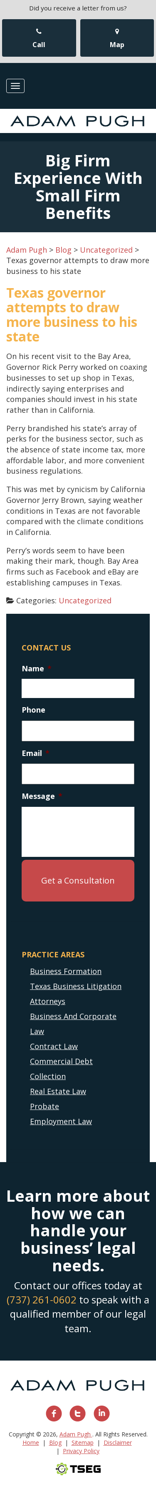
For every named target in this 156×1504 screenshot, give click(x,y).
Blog (55, 1442)
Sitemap (83, 1442)
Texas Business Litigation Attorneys (75, 993)
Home (30, 1442)
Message (42, 796)
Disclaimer (118, 1442)
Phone (33, 710)
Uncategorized (85, 600)
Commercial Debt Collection (61, 1068)
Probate (44, 1106)
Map (117, 38)
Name (37, 668)
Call (38, 38)
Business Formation (66, 971)
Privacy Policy (81, 1451)
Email (36, 753)
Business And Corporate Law (73, 1023)
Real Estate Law (58, 1091)
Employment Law (61, 1121)
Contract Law (54, 1046)
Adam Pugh (75, 1434)
